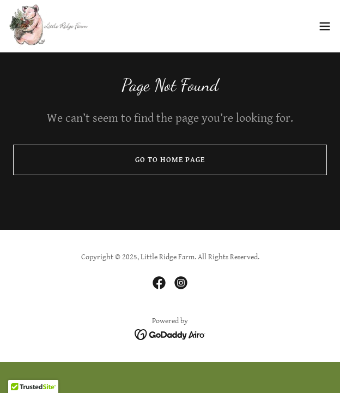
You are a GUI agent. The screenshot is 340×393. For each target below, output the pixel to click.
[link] (48, 26)
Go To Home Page (170, 160)
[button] (325, 26)
